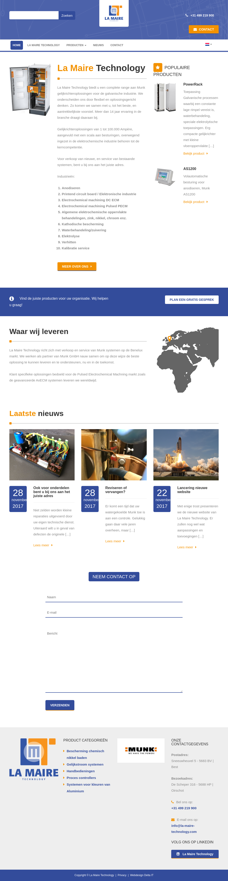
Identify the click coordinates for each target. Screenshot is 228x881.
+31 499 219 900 (199, 15)
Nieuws (98, 45)
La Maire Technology (43, 45)
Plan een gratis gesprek (192, 299)
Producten (76, 45)
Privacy (122, 875)
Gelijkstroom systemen (85, 764)
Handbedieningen (81, 771)
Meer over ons (77, 266)
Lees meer (43, 545)
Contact (203, 29)
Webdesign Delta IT (141, 875)
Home (17, 45)
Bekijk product (195, 153)
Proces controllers (81, 778)
